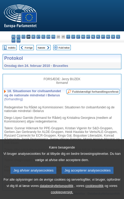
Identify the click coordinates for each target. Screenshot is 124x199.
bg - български (13, 37)
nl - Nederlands (93, 37)
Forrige (29, 47)
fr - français (53, 37)
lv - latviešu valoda (73, 37)
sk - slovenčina (113, 37)
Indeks (11, 47)
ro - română (108, 37)
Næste (41, 47)
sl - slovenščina (118, 37)
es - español (18, 37)
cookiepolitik (94, 191)
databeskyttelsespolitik (56, 191)
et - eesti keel (38, 37)
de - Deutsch (33, 37)
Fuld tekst (64, 47)
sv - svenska (18, 41)
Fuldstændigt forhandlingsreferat (95, 91)
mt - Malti (88, 37)
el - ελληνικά (43, 37)
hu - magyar (83, 37)
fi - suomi (13, 41)
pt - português (103, 37)
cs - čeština (23, 37)
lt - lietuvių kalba (78, 37)
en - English (48, 37)
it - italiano (68, 37)
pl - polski (98, 37)
